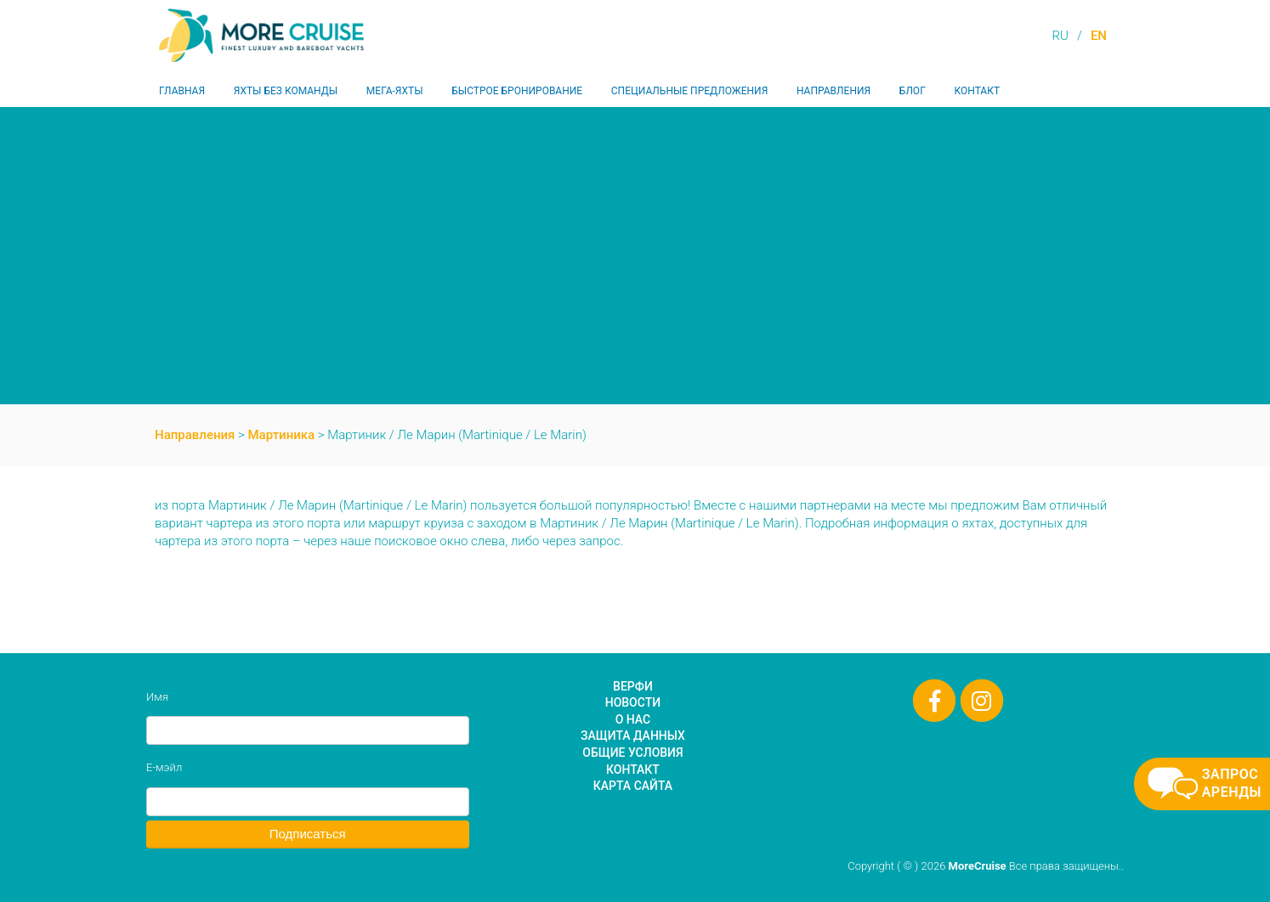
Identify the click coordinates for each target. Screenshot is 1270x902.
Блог (912, 91)
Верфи (633, 686)
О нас (633, 719)
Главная (182, 91)
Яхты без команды (285, 91)
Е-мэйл (164, 767)
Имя (157, 697)
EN (1099, 35)
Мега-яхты (394, 91)
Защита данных (633, 735)
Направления (833, 91)
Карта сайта (632, 785)
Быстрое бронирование (516, 91)
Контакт (977, 91)
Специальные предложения (689, 91)
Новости (633, 702)
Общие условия (632, 752)
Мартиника (281, 435)
